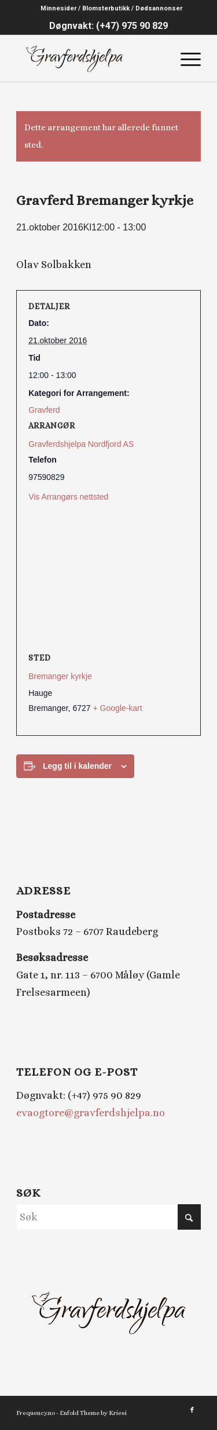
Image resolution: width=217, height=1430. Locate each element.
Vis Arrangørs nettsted (68, 496)
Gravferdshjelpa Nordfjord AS (81, 444)
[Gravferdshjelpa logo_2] (90, 58)
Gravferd (44, 410)
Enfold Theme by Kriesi (93, 1413)
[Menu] (185, 58)
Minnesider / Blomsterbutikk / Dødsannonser (111, 8)
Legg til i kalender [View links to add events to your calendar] (77, 766)
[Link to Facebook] (192, 1410)
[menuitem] (111, 9)
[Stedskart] (108, 577)
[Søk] (108, 1217)
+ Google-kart (117, 708)
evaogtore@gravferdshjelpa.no (90, 1113)
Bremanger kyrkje (60, 676)
